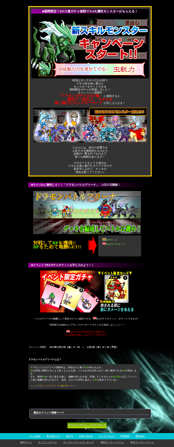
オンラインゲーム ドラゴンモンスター (87, 426)
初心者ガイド (54, 436)
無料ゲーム (26, 442)
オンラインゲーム (47, 442)
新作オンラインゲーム (142, 442)
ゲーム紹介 (35, 436)
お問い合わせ (86, 436)
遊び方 (69, 436)
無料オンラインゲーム (112, 442)
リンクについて (106, 436)
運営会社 (140, 436)
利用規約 (125, 436)
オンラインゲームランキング (78, 442)
